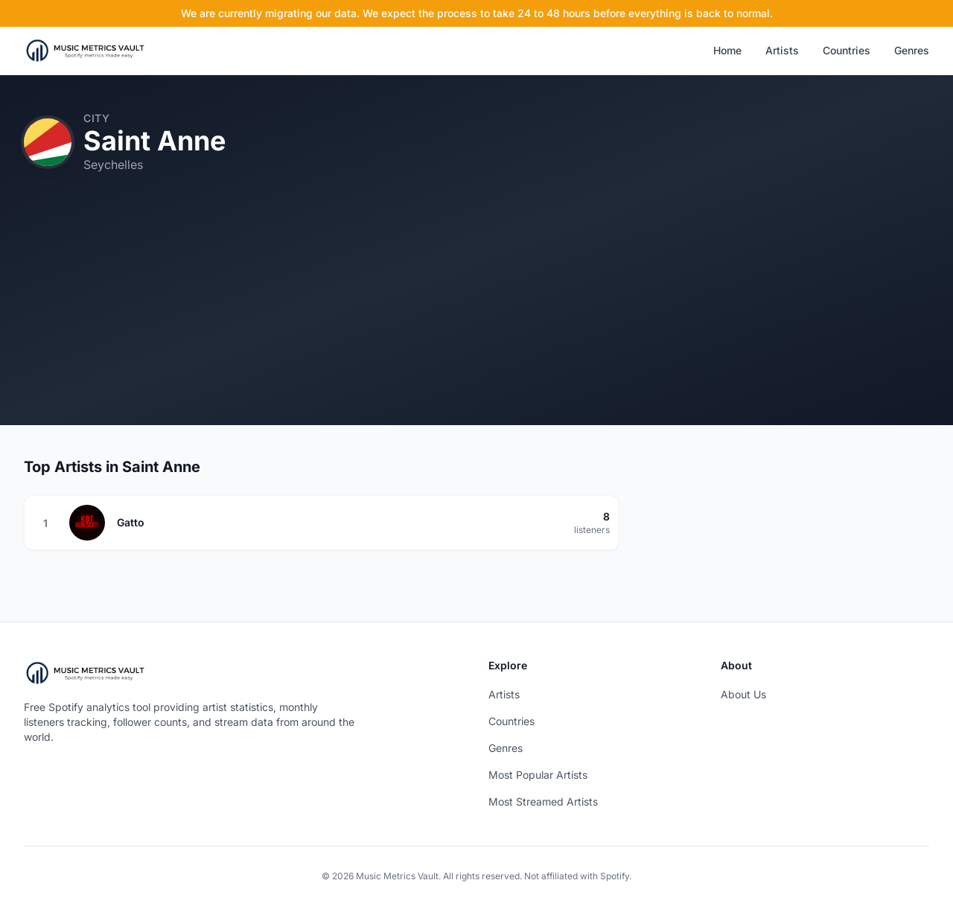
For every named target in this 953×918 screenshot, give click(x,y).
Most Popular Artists (537, 774)
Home (727, 50)
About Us (743, 694)
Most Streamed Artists (543, 801)
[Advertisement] (476, 321)
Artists (782, 50)
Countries (846, 50)
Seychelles (113, 164)
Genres (911, 50)
